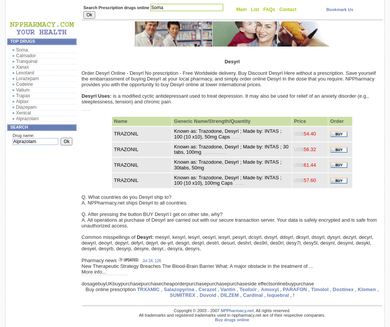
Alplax (22, 101)
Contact (288, 9)
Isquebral (278, 295)
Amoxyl (270, 289)
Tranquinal (26, 61)
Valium (23, 90)
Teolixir (248, 289)
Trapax (23, 95)
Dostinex (343, 289)
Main (242, 9)
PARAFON (295, 289)
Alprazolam (27, 118)
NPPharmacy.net (237, 310)
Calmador (26, 55)
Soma (22, 50)
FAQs (269, 9)
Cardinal (253, 295)
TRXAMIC (148, 289)
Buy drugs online (232, 319)
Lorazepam (27, 78)
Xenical (23, 113)
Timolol (320, 289)
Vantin (228, 289)
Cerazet (207, 289)
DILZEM (230, 295)
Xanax (22, 67)
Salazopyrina (179, 289)
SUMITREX (182, 295)
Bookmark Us (339, 9)
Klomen (367, 289)
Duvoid (208, 295)
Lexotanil (25, 73)
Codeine (24, 84)
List (255, 9)
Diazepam (26, 107)
